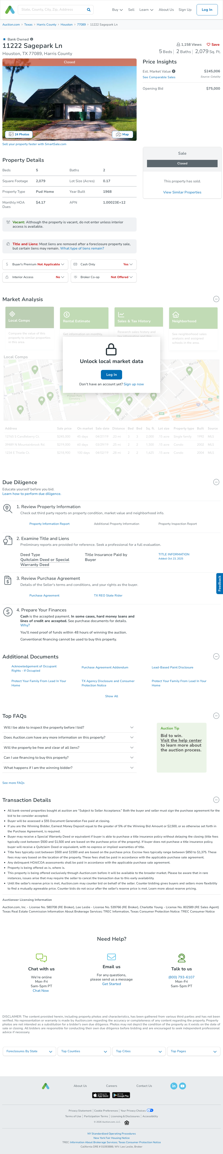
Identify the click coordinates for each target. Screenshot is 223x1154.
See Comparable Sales (159, 77)
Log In (207, 9)
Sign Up (185, 9)
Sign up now (134, 384)
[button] (46, 1086)
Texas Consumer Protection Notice (139, 1142)
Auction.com (11, 25)
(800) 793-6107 (181, 986)
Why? (25, 632)
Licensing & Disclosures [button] (125, 1116)
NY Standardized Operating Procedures (111, 1133)
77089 (81, 25)
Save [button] (213, 44)
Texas (28, 25)
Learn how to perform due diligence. (31, 493)
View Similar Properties (182, 192)
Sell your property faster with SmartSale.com (34, 144)
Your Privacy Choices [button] (137, 1110)
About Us (166, 9)
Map (122, 134)
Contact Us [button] (144, 1086)
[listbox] (118, 9)
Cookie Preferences (106, 1110)
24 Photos (18, 134)
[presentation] (56, 9)
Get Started (111, 993)
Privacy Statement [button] (80, 1110)
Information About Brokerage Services (93, 1142)
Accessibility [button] (150, 1116)
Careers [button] (111, 1086)
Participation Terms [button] (96, 1116)
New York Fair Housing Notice (112, 1138)
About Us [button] (80, 1086)
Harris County (46, 25)
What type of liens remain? (82, 248)
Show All (111, 705)
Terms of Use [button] (73, 1116)
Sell (131, 9)
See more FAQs (13, 792)
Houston (67, 25)
